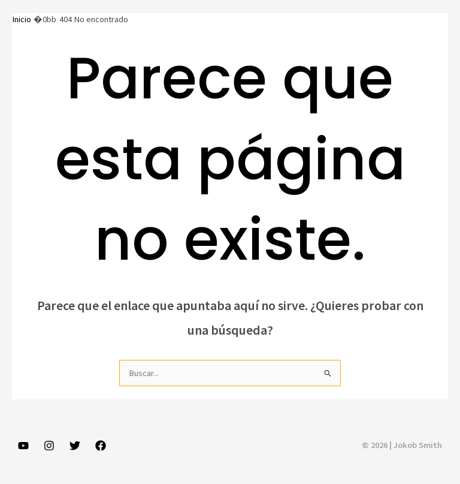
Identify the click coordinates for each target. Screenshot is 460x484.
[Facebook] (100, 445)
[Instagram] (49, 445)
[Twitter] (74, 445)
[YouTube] (23, 445)
